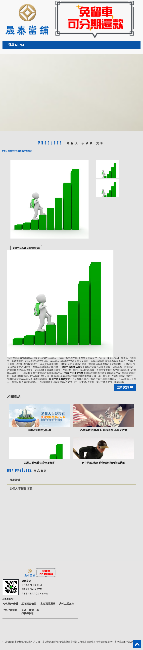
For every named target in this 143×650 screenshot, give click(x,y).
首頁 (4, 151)
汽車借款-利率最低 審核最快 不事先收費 (104, 429)
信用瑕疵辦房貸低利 (39, 429)
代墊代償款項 (9, 610)
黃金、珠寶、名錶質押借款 (30, 612)
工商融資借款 (28, 603)
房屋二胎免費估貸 (70, 367)
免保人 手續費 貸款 (21, 488)
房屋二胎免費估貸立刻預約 (26, 248)
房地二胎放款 (66, 603)
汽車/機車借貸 (10, 603)
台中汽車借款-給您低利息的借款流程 (103, 462)
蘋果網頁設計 (8, 599)
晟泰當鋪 (15, 480)
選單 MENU (16, 45)
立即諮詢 (123, 387)
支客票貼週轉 (47, 603)
